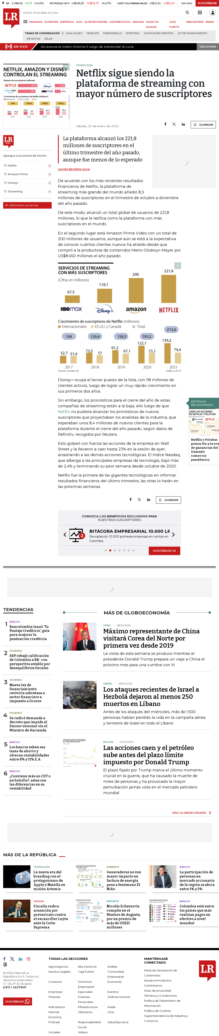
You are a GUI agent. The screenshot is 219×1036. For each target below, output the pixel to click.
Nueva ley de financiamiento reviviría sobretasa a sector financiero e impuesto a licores (27, 693)
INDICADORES (195, 21)
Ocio (110, 1012)
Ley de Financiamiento (192, 33)
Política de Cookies (157, 1010)
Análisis (112, 966)
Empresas (55, 991)
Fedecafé (93, 33)
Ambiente (113, 867)
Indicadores (56, 1007)
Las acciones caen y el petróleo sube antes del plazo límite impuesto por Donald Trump (148, 755)
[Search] (187, 13)
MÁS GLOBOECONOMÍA (189, 812)
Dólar (48, 38)
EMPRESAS (67, 21)
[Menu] (26, 21)
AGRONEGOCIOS (119, 21)
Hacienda (15, 650)
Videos (82, 1032)
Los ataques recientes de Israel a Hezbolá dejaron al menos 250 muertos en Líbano (151, 697)
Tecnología (42, 867)
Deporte (113, 901)
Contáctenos (153, 985)
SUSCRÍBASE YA (164, 550)
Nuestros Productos (157, 980)
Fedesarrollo (112, 33)
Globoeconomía (118, 997)
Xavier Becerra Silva (74, 169)
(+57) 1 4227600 (14, 987)
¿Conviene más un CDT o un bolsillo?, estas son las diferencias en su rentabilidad (30, 782)
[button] (63, 535)
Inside (111, 1007)
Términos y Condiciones (160, 995)
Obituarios (85, 1012)
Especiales (85, 991)
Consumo (55, 981)
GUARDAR (203, 124)
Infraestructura (88, 1007)
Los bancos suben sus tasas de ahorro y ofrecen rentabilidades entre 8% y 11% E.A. (29, 753)
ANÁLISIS (138, 21)
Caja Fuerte (86, 971)
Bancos (14, 621)
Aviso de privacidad (157, 990)
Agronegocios (58, 966)
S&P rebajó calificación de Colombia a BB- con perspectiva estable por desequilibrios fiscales (29, 662)
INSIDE (210, 21)
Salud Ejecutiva (117, 1022)
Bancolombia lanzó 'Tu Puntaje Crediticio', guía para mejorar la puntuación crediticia (29, 633)
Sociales (54, 1032)
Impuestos (33, 38)
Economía (114, 981)
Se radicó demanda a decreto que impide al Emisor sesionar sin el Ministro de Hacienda (28, 724)
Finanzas (54, 997)
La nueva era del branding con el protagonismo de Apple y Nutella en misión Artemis (49, 880)
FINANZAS (36, 21)
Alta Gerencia (87, 966)
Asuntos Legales (59, 971)
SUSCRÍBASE (207, 3)
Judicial (39, 901)
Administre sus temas (21, 205)
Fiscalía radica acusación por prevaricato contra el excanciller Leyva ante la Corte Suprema (51, 916)
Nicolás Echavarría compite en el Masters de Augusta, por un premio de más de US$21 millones (124, 916)
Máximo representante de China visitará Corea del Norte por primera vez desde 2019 (151, 638)
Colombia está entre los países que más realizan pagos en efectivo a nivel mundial (197, 914)
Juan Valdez (74, 33)
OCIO (79, 21)
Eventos (112, 991)
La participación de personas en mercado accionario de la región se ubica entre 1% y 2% (197, 880)
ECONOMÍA (51, 21)
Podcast (54, 1022)
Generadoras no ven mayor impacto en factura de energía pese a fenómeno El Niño (124, 880)
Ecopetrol (133, 33)
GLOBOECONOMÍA (95, 21)
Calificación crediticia (158, 33)
